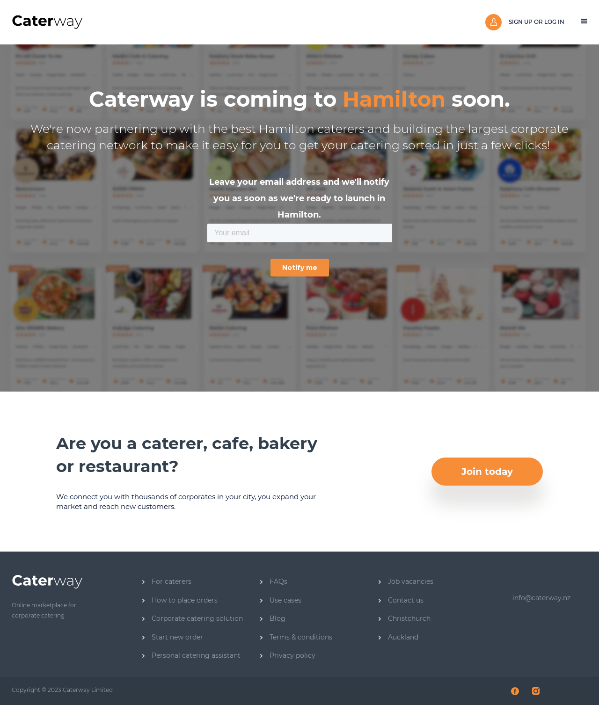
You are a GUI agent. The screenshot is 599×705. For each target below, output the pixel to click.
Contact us (401, 600)
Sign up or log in (524, 22)
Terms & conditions (296, 637)
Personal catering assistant (191, 655)
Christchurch (405, 618)
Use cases (280, 600)
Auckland (398, 637)
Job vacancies (406, 581)
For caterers (166, 581)
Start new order (172, 637)
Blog (272, 618)
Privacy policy (287, 655)
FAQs (273, 581)
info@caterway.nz (541, 598)
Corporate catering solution (192, 618)
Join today (487, 471)
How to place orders (180, 600)
